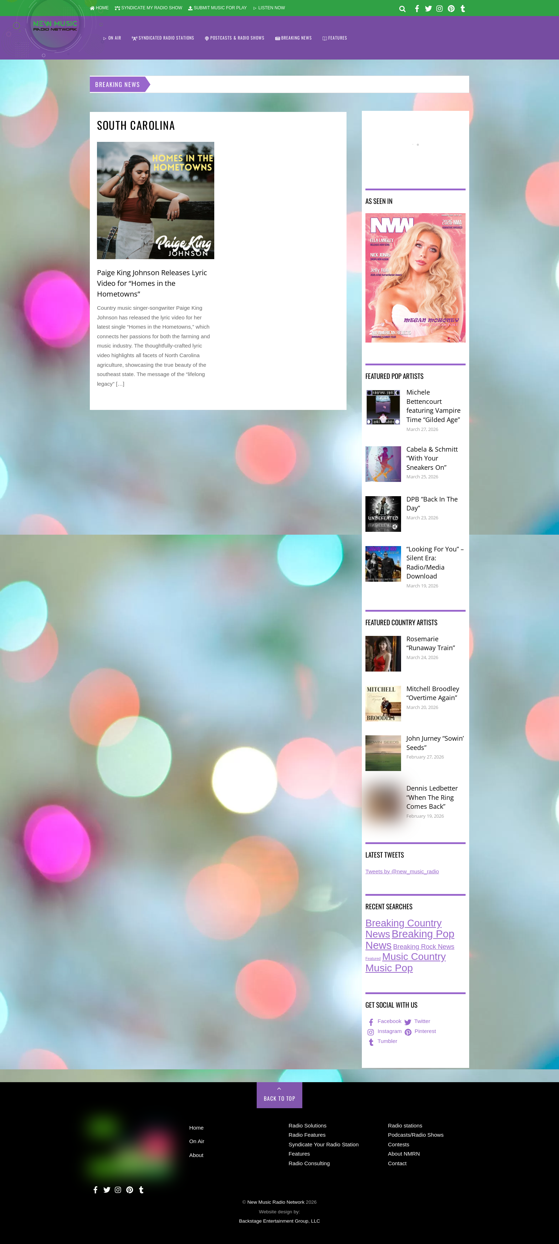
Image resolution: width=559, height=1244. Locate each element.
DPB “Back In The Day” (432, 504)
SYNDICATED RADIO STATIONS (163, 38)
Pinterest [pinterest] (419, 1031)
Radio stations (405, 1125)
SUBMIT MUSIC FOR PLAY (217, 7)
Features (299, 1154)
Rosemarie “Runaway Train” (430, 643)
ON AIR (112, 38)
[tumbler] (463, 7)
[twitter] (429, 7)
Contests (398, 1144)
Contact (397, 1163)
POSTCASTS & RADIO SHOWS (235, 38)
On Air (196, 1141)
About (196, 1155)
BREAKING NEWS (293, 38)
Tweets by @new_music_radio (402, 871)
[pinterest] (451, 7)
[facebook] (417, 7)
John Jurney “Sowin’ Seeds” (435, 743)
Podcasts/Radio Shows (415, 1135)
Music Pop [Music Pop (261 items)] (389, 967)
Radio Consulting (309, 1163)
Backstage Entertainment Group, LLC (279, 1221)
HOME (99, 7)
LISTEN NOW (269, 7)
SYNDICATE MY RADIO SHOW (148, 7)
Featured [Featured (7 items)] (373, 958)
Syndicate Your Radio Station (324, 1144)
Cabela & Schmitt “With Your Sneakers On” (432, 458)
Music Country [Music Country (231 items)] (414, 956)
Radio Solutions (308, 1125)
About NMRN (404, 1154)
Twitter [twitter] (416, 1021)
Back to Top (280, 1098)
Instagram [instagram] (384, 1031)
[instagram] (440, 7)
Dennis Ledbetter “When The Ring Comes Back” (432, 797)
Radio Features (307, 1135)
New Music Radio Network (275, 1202)
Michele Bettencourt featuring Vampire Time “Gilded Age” (433, 406)
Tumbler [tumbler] (381, 1041)
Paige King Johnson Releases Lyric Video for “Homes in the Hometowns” (152, 283)
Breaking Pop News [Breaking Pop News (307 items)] (410, 939)
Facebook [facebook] (383, 1021)
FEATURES (335, 38)
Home (196, 1128)
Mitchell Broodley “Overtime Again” (432, 693)
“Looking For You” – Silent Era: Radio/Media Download (435, 563)
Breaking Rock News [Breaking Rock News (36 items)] (424, 946)
